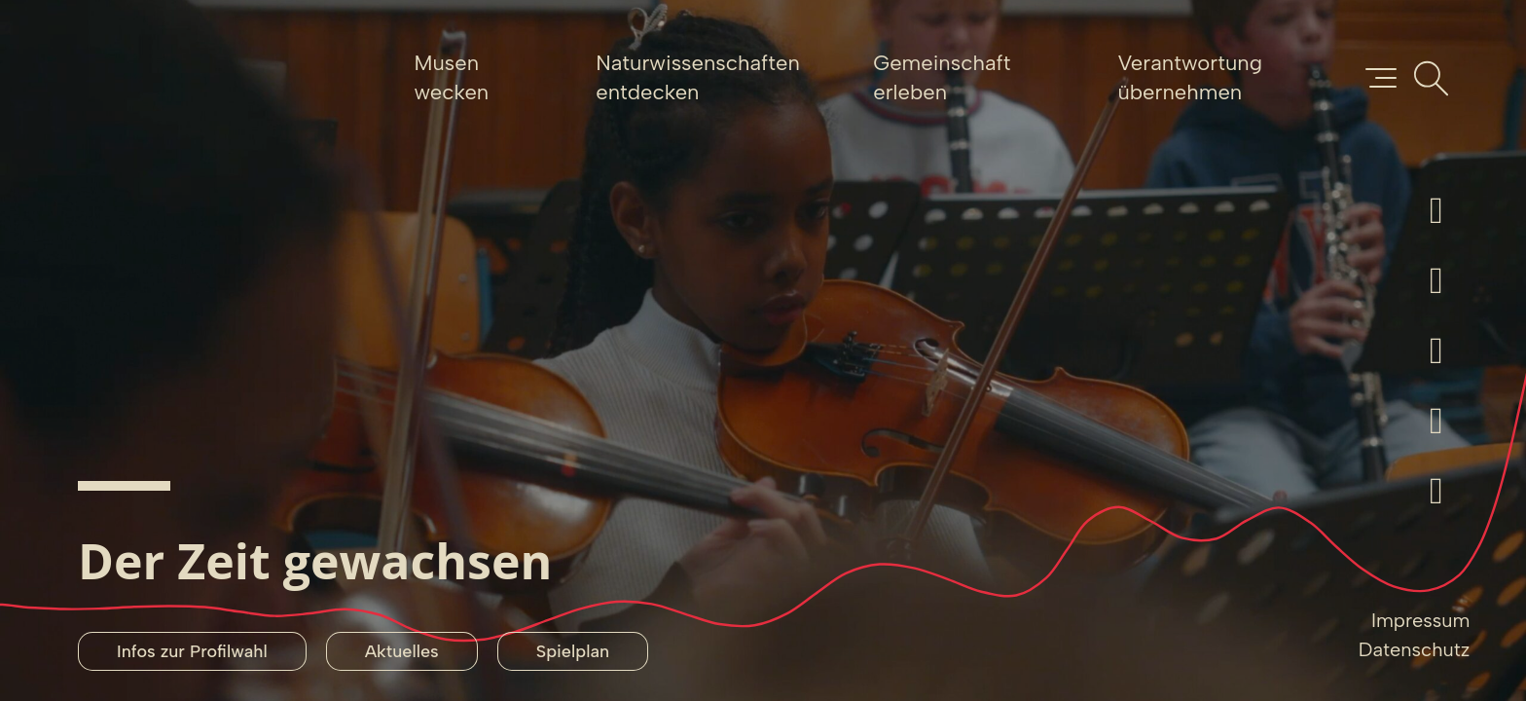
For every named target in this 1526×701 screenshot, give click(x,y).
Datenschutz (1415, 649)
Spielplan (572, 651)
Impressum (1420, 620)
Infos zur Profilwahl (192, 651)
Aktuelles (402, 651)
